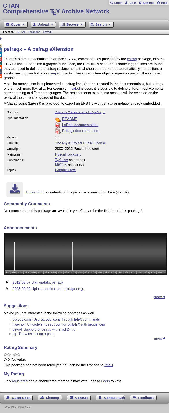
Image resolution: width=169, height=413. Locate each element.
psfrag (132, 59)
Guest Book (21, 397)
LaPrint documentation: (80, 124)
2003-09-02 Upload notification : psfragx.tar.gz (48, 288)
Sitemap (52, 397)
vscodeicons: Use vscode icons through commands (56, 318)
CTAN (21, 31)
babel (75, 88)
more (158, 296)
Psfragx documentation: (80, 130)
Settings (148, 2)
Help (164, 2)
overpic (54, 73)
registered (20, 380)
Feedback (146, 397)
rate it (108, 364)
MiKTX (61, 164)
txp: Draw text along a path (33, 333)
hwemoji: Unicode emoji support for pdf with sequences (59, 323)
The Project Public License (80, 142)
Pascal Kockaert (68, 153)
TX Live (61, 159)
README (69, 118)
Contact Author (114, 397)
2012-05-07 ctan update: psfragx (38, 281)
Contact (81, 397)
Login (118, 2)
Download (34, 191)
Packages (34, 31)
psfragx (47, 31)
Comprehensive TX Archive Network (84, 9)
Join (133, 2)
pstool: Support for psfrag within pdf (44, 328)
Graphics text (65, 169)
